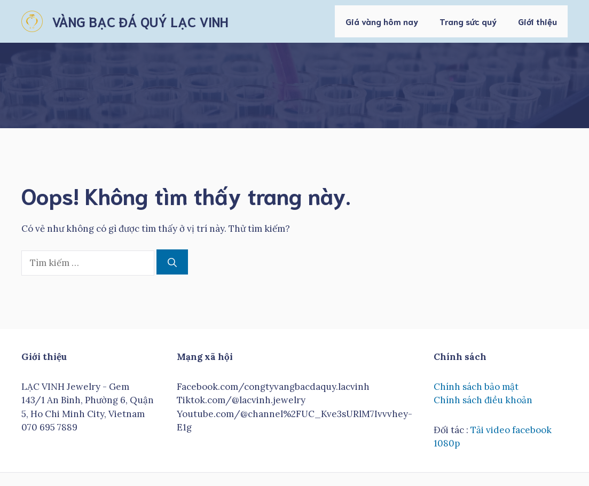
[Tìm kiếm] (172, 262)
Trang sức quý (468, 21)
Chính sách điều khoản (483, 400)
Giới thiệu (537, 21)
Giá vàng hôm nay (381, 21)
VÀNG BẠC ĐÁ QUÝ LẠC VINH (140, 21)
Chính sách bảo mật (476, 387)
